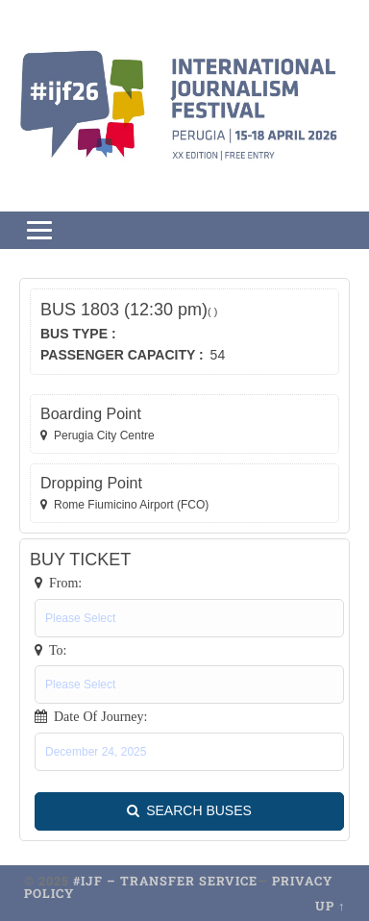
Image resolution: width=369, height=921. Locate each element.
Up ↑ (330, 905)
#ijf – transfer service (165, 880)
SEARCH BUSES (189, 811)
